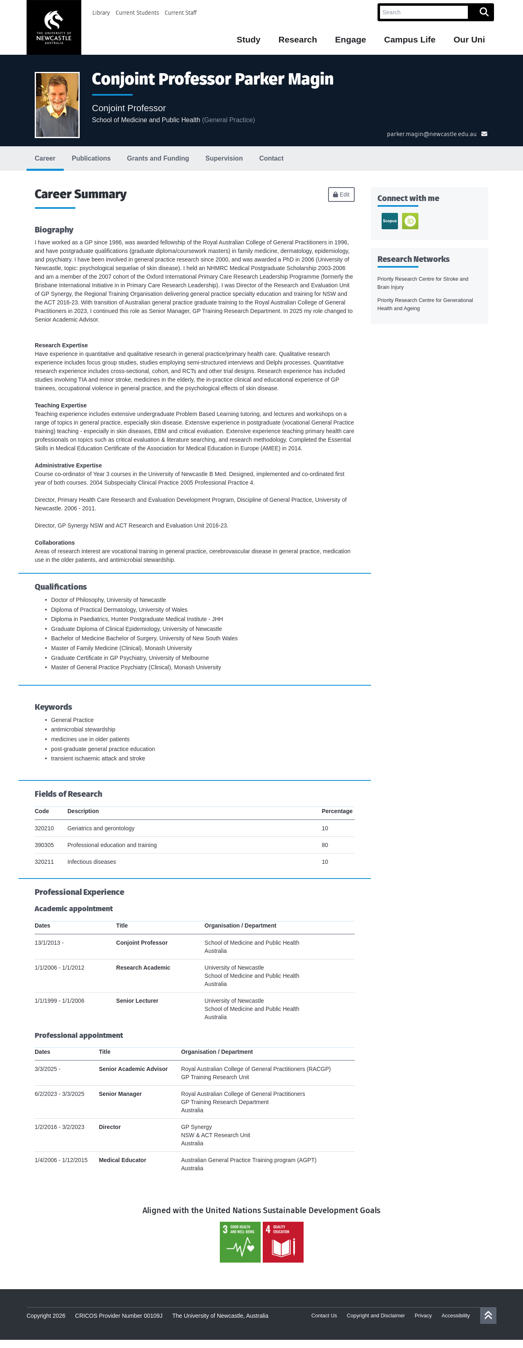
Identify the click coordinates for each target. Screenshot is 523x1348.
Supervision (224, 158)
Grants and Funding (158, 158)
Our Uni (469, 40)
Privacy (423, 1315)
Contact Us (324, 1315)
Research (298, 40)
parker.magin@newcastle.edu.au (432, 134)
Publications (91, 158)
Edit (341, 194)
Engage (350, 40)
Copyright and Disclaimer (376, 1315)
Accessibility (456, 1315)
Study (248, 40)
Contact (271, 158)
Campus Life (410, 40)
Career (45, 158)
